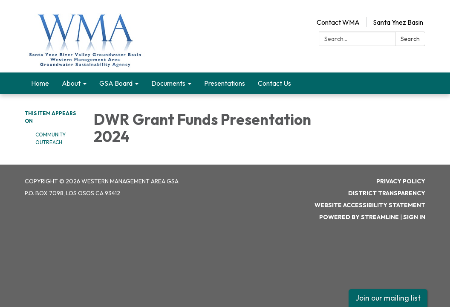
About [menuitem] (71, 83)
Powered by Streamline (359, 217)
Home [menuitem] (40, 83)
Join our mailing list (388, 298)
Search (410, 39)
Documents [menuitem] (168, 83)
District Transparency (386, 193)
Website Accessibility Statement (369, 205)
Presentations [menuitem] (224, 83)
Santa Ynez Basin (398, 22)
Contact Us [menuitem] (274, 83)
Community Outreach (50, 138)
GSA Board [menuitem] (116, 83)
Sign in (414, 217)
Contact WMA (338, 22)
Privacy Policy (400, 181)
